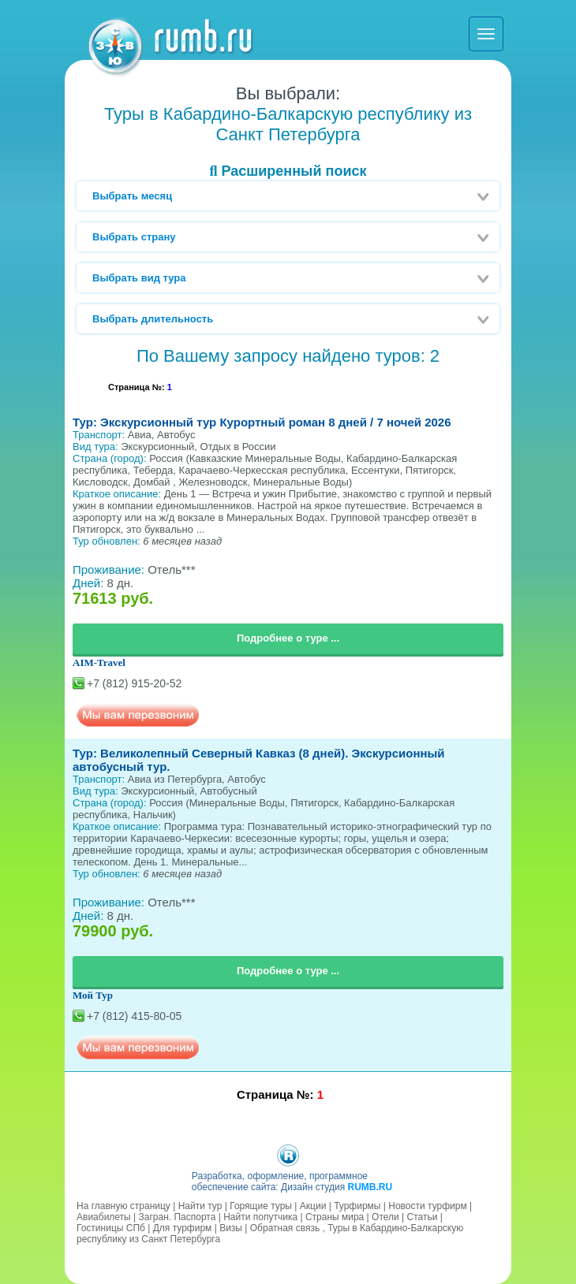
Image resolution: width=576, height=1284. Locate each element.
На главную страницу (123, 1205)
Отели (385, 1217)
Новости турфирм (427, 1205)
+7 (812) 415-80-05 (134, 1016)
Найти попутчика (260, 1217)
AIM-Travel (99, 662)
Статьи (422, 1217)
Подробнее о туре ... (288, 638)
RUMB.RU (369, 1187)
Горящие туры (261, 1205)
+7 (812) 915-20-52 (134, 683)
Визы (230, 1228)
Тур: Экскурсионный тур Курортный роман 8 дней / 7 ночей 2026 (262, 422)
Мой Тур (93, 995)
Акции (313, 1205)
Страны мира (334, 1217)
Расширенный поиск (287, 171)
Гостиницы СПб (111, 1228)
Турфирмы (357, 1205)
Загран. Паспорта (177, 1217)
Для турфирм (182, 1228)
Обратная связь (285, 1228)
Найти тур (200, 1205)
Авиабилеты (104, 1217)
